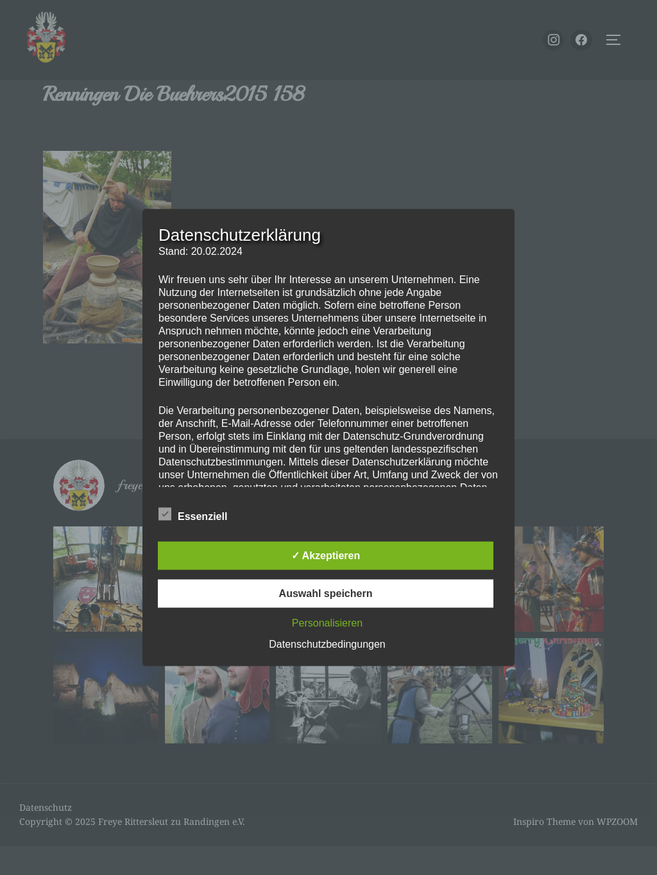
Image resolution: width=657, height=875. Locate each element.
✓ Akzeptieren (326, 555)
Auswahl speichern (326, 593)
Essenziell (192, 514)
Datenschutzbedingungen (327, 644)
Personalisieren (327, 623)
